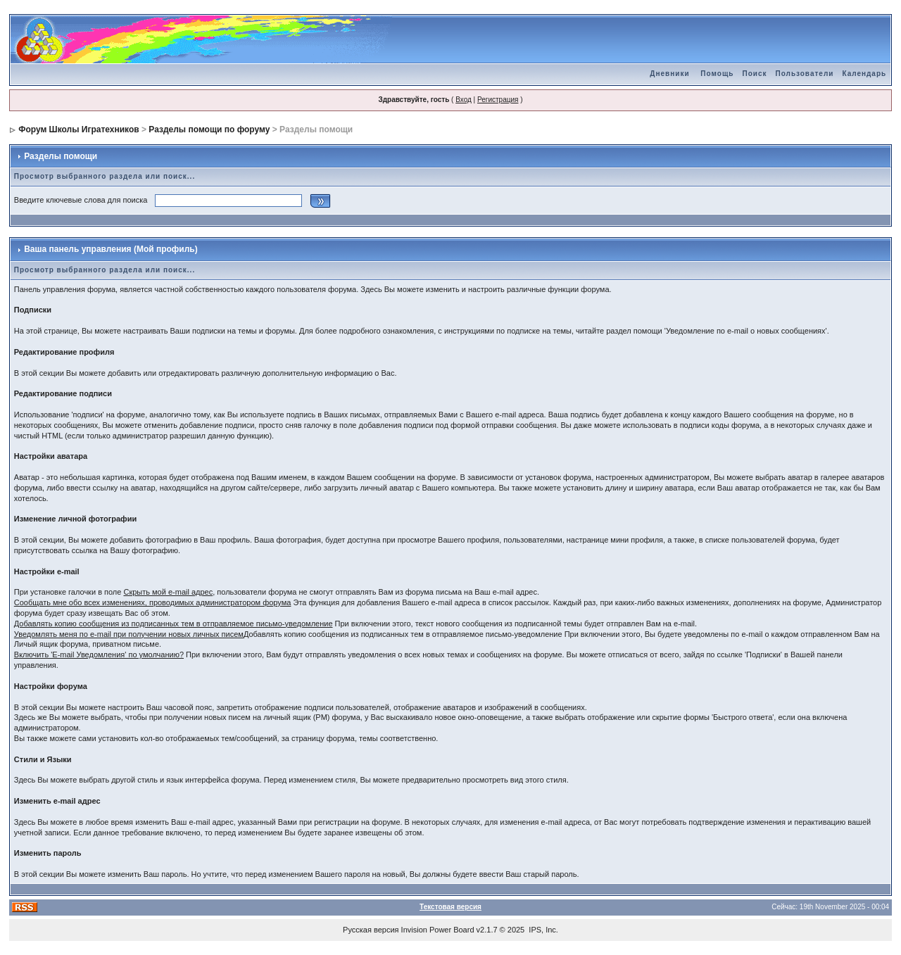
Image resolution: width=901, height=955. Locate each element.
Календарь (864, 73)
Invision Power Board (437, 929)
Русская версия (370, 929)
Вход (463, 99)
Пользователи (804, 73)
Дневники (669, 73)
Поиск (754, 73)
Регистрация (497, 99)
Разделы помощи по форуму (209, 129)
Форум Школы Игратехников (78, 129)
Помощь (716, 73)
